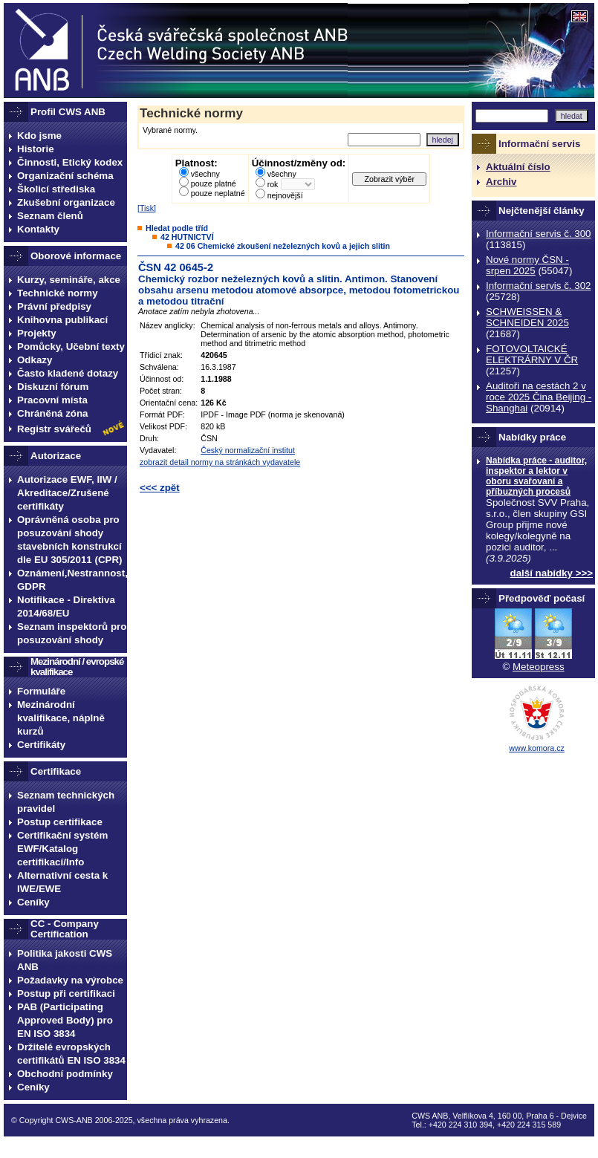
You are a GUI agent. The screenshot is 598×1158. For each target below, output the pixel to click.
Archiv (501, 181)
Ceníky (33, 902)
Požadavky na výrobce (70, 980)
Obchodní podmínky (65, 1073)
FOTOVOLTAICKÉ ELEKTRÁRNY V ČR (532, 354)
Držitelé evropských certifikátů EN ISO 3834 (71, 1053)
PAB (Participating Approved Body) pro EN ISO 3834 (65, 1020)
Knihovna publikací (62, 319)
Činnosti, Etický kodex (70, 162)
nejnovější (285, 195)
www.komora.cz (537, 748)
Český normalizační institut (248, 450)
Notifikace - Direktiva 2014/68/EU (66, 606)
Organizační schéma (65, 175)
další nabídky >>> (552, 573)
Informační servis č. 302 (538, 285)
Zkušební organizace (66, 202)
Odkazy (34, 359)
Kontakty (38, 229)
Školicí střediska (56, 189)
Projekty (36, 333)
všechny (205, 173)
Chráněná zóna (52, 413)
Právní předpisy (54, 306)
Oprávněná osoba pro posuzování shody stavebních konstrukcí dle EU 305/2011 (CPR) (70, 539)
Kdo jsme (39, 135)
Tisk (147, 208)
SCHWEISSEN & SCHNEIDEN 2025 (527, 317)
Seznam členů (50, 215)
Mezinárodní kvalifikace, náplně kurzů (61, 718)
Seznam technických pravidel (65, 802)
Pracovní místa (52, 400)
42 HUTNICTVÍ (187, 236)
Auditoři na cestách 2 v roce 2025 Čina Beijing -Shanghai (538, 397)
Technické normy (57, 293)
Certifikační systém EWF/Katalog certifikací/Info (62, 849)
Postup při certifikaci (66, 993)
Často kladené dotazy (67, 373)
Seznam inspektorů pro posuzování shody (71, 633)
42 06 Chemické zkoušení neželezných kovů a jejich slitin (282, 245)
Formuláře (41, 691)
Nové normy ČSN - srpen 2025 (527, 265)
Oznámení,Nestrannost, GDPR (72, 579)
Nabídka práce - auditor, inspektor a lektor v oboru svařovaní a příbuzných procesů (536, 476)
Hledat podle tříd (177, 228)
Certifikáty (41, 744)
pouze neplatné (218, 193)
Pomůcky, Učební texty (71, 346)
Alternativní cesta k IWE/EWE (62, 882)
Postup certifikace (60, 821)
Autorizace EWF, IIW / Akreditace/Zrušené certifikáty (67, 493)
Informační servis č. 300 (538, 233)
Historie (35, 148)
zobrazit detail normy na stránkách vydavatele (220, 462)
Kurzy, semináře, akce (68, 279)
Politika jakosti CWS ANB (64, 960)
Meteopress (539, 666)
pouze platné (213, 183)
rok (273, 184)
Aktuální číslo (518, 166)
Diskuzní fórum (52, 386)
